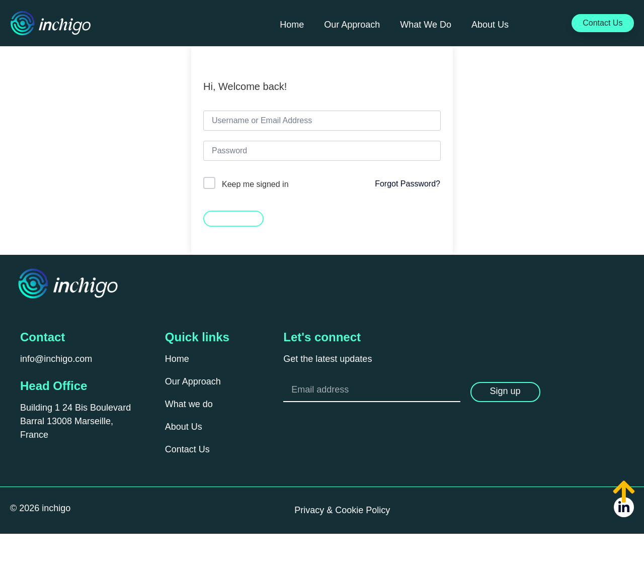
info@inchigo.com (56, 359)
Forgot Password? (407, 183)
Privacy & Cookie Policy (342, 510)
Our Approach (352, 25)
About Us (490, 25)
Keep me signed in (255, 184)
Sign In (233, 218)
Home (292, 25)
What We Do (425, 25)
